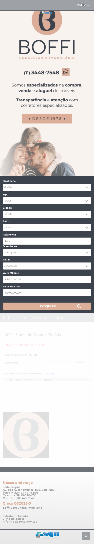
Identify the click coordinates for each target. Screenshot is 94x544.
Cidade (7, 208)
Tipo (5, 194)
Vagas (6, 259)
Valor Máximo (11, 286)
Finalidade (9, 181)
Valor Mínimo (11, 273)
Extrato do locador (16, 516)
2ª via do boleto (13, 519)
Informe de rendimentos (20, 521)
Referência (9, 234)
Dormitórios (10, 246)
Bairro (6, 221)
